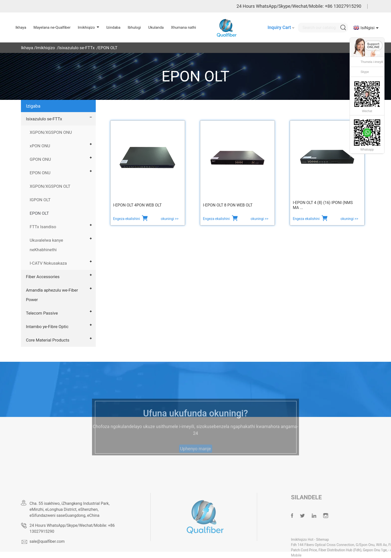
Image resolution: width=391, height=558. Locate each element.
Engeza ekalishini (127, 219)
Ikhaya (27, 47)
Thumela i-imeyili (372, 62)
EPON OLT (107, 47)
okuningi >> (170, 219)
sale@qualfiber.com (59, 541)
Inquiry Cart (279, 27)
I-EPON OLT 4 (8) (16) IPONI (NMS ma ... (323, 205)
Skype (365, 72)
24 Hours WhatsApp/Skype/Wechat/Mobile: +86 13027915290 (299, 6)
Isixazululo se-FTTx (77, 47)
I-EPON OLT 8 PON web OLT (228, 205)
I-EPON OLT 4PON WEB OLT (137, 205)
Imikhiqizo (45, 47)
